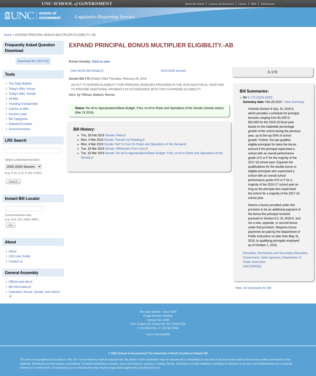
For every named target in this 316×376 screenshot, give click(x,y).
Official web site (20, 281)
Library (242, 3)
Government (251, 257)
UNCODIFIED (252, 266)
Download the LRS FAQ (33, 61)
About (12, 251)
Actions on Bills (19, 109)
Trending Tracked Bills (23, 104)
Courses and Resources (221, 3)
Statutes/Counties (20, 124)
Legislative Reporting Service (104, 16)
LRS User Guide (19, 256)
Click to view (101, 61)
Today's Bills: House (22, 89)
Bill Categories (18, 119)
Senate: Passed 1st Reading (124, 139)
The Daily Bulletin (20, 83)
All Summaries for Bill (257, 288)
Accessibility (162, 334)
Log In (149, 334)
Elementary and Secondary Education (282, 253)
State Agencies (271, 257)
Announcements (19, 129)
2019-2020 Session (173, 70)
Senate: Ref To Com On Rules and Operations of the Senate (145, 144)
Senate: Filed (115, 135)
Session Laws (18, 114)
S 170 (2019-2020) (260, 97)
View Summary (294, 102)
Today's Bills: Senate (22, 93)
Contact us (16, 261)
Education (249, 253)
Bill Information (20, 287)
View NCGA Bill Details (86, 70)
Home (8, 35)
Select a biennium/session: (22, 160)
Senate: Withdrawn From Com (126, 148)
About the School (194, 3)
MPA (254, 3)
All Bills (13, 98)
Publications (268, 3)
